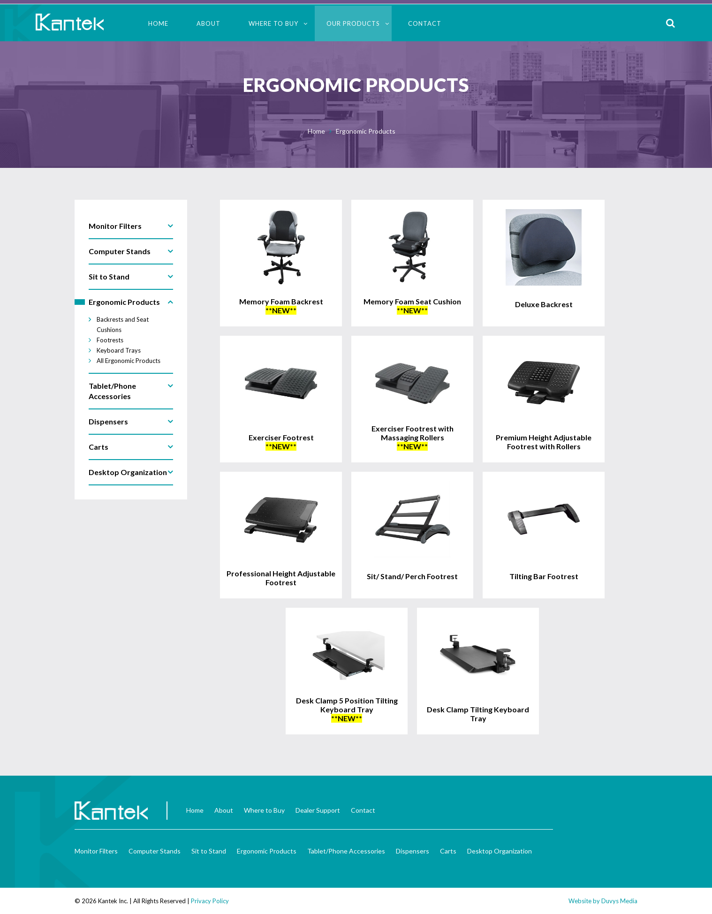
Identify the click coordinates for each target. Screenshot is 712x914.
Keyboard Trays (119, 350)
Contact (424, 23)
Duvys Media (619, 901)
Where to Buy (273, 23)
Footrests (110, 340)
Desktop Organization (499, 851)
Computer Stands (155, 851)
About (208, 23)
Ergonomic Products (365, 131)
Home (158, 23)
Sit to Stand (208, 851)
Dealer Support (317, 810)
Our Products (353, 23)
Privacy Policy (210, 901)
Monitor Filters (96, 851)
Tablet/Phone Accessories (346, 851)
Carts (448, 851)
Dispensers (412, 851)
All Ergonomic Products (128, 360)
